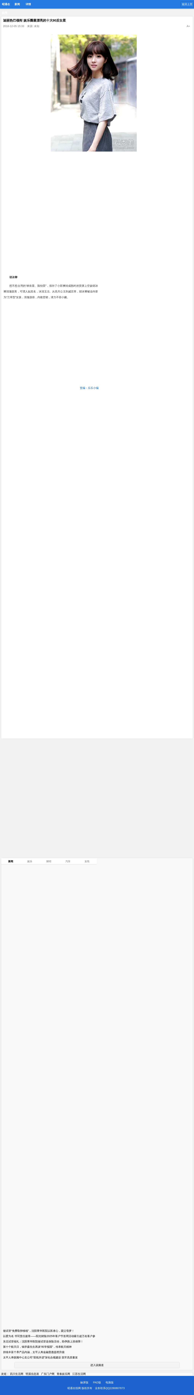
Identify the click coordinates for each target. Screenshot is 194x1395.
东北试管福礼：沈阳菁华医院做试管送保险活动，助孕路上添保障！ (43, 1341)
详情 (28, 4)
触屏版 (84, 1382)
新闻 (17, 4)
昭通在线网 (6, 5)
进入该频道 (97, 1365)
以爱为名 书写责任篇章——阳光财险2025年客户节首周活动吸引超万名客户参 (49, 1336)
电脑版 (110, 1382)
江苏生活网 (79, 1373)
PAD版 (97, 1382)
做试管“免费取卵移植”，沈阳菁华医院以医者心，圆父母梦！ (38, 1330)
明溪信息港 (32, 1373)
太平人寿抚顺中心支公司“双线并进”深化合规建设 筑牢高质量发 (40, 1357)
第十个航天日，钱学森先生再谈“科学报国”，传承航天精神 (37, 1346)
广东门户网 (47, 1373)
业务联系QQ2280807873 (110, 1388)
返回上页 (187, 4)
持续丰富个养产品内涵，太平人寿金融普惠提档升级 (34, 1352)
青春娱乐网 (63, 1373)
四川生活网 (16, 1373)
